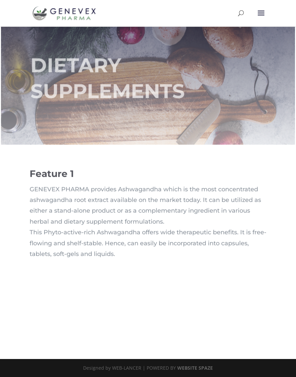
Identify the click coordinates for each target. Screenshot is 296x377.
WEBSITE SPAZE (195, 368)
